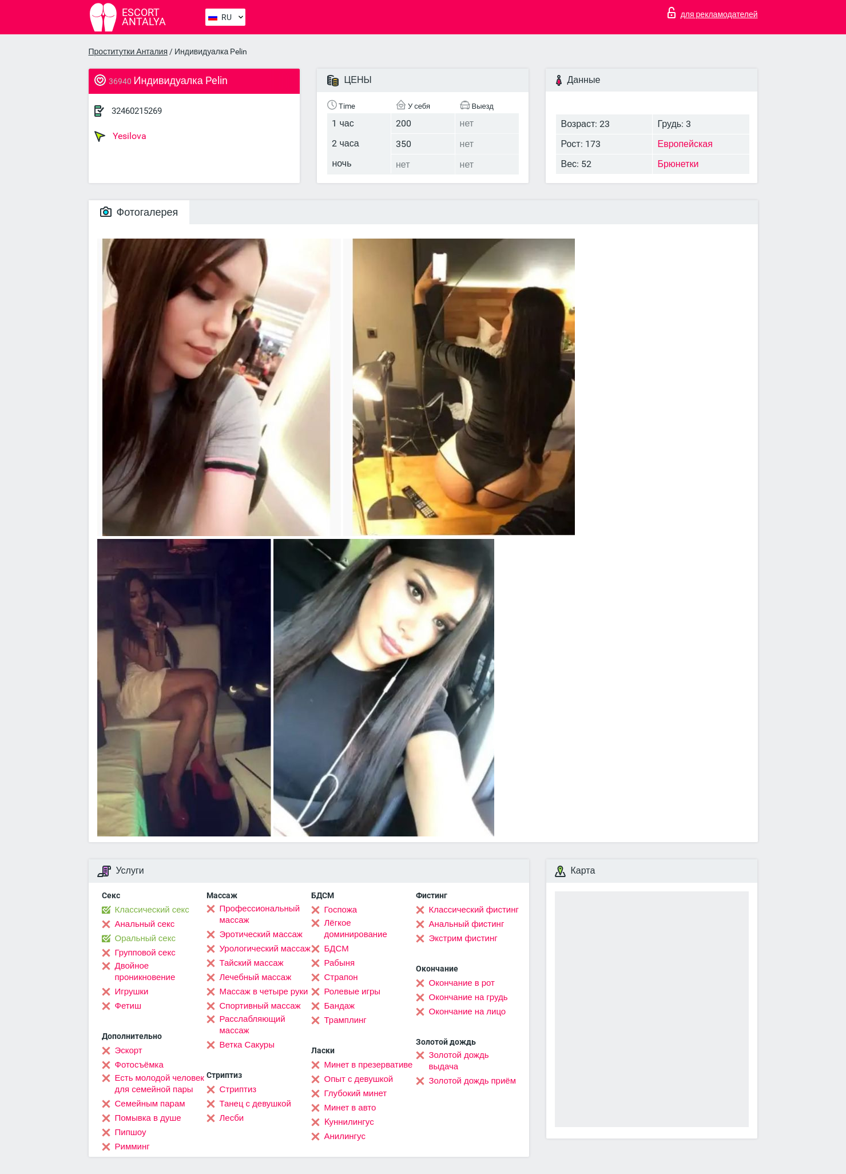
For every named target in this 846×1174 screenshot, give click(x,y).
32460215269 (137, 111)
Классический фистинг (474, 910)
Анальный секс (145, 924)
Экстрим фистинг (463, 938)
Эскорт (128, 1050)
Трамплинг (345, 1020)
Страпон (341, 977)
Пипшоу (130, 1132)
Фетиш (128, 1006)
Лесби (232, 1118)
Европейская (684, 143)
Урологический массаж (265, 948)
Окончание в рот (462, 983)
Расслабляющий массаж (252, 1025)
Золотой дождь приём (472, 1081)
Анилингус (345, 1136)
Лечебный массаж (256, 977)
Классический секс (152, 910)
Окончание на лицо (467, 1011)
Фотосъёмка (139, 1065)
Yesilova (120, 136)
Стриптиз (238, 1089)
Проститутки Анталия (128, 51)
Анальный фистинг (467, 924)
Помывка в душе (148, 1118)
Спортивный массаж (260, 1006)
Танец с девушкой (255, 1103)
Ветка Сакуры (247, 1045)
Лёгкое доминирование (355, 928)
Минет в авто (350, 1107)
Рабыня (339, 963)
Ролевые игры (352, 991)
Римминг (132, 1146)
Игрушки (132, 991)
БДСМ (336, 948)
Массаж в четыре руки (264, 991)
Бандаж (339, 1006)
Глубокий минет (355, 1093)
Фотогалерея (139, 212)
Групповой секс (145, 952)
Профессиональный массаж (260, 914)
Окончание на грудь (468, 997)
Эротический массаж (261, 934)
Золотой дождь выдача (459, 1061)
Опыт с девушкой (359, 1079)
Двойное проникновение (145, 971)
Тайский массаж (252, 963)
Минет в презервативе (368, 1065)
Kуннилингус (349, 1122)
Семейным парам (150, 1103)
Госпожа (341, 910)
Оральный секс (145, 938)
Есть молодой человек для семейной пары (159, 1083)
